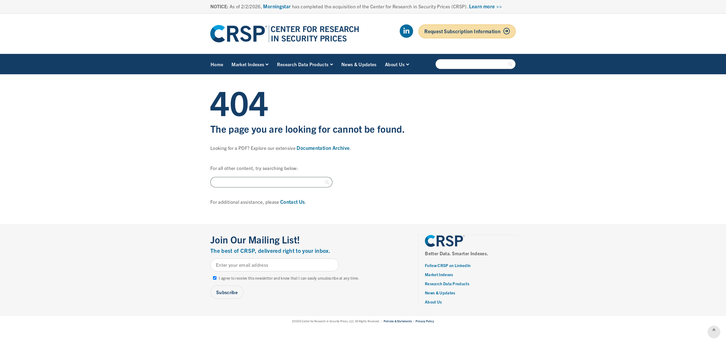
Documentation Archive (323, 148)
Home (217, 64)
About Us (397, 64)
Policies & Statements (398, 321)
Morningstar (277, 6)
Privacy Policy (425, 321)
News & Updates (359, 64)
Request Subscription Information (462, 31)
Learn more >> (485, 6)
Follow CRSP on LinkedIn (448, 265)
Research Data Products (305, 64)
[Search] (475, 64)
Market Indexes (249, 64)
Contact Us (292, 201)
